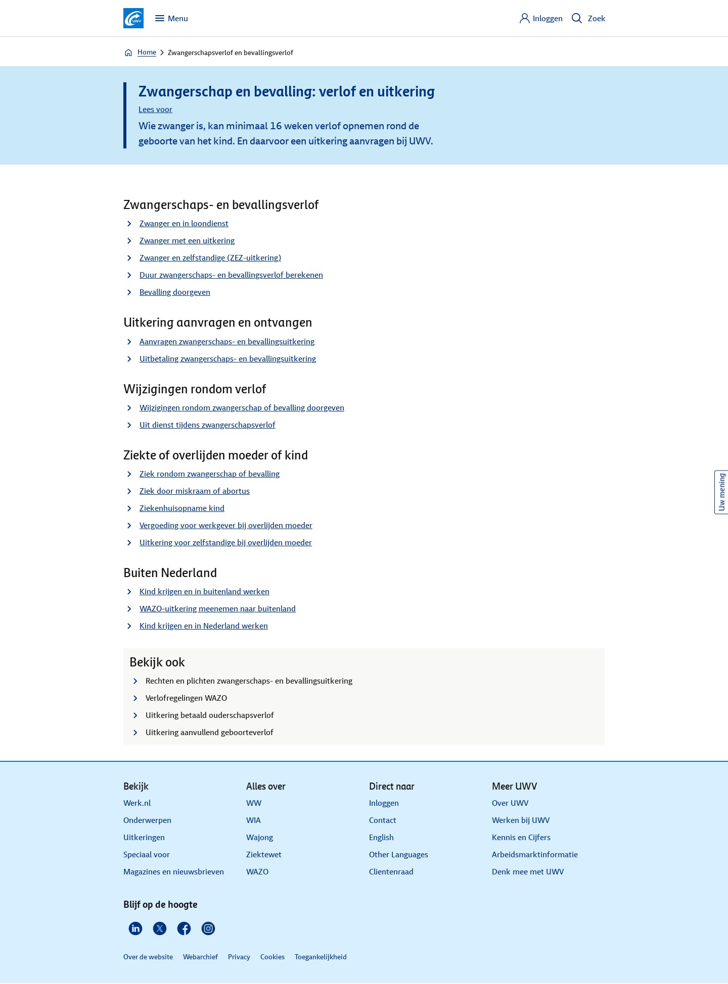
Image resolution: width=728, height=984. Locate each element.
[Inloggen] (541, 18)
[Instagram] (208, 928)
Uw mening (721, 492)
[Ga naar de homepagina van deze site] (133, 18)
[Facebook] (184, 928)
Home (139, 52)
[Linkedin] (135, 928)
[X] (160, 928)
